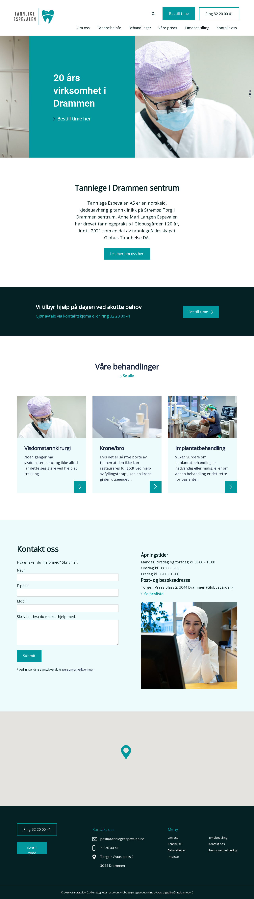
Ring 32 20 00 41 (219, 13)
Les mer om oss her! (127, 253)
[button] (250, 90)
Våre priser (167, 27)
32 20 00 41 (120, 316)
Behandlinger (139, 27)
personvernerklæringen (78, 669)
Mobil (22, 601)
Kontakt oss (226, 27)
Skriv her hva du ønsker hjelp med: (46, 616)
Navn (21, 570)
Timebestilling (197, 27)
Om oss (83, 27)
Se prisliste (152, 593)
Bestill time (179, 13)
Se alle (127, 375)
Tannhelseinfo (109, 27)
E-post (22, 585)
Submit (29, 655)
